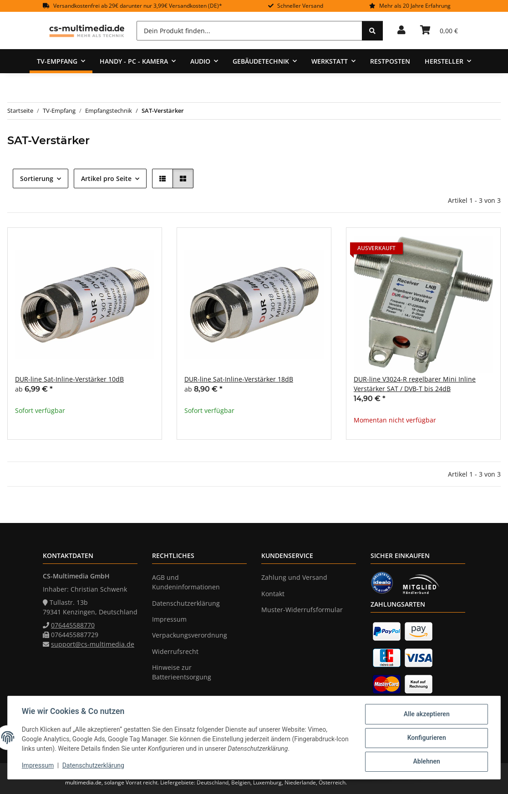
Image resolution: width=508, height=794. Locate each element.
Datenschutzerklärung (94, 765)
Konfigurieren (425, 738)
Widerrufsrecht (175, 651)
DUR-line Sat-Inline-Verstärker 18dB (238, 379)
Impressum (38, 765)
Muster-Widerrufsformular (302, 609)
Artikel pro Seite (106, 178)
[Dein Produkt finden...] (249, 30)
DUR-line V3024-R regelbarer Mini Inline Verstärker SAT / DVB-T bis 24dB (415, 384)
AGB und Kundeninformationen (186, 582)
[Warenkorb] (439, 30)
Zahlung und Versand (294, 577)
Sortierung (36, 178)
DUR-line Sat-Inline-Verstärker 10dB (69, 379)
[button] (401, 30)
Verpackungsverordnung (189, 635)
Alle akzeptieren (426, 714)
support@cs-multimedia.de (92, 644)
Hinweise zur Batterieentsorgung (181, 672)
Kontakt (272, 593)
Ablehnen (425, 761)
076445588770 (73, 625)
